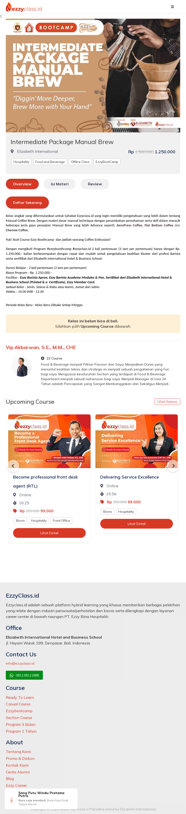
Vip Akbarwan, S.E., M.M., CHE (41, 347)
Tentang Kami (18, 751)
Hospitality (21, 162)
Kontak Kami (17, 765)
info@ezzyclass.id (20, 663)
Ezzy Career (16, 785)
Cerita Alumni (18, 772)
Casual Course (18, 704)
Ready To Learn (20, 697)
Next (173, 466)
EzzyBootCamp (107, 162)
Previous (13, 466)
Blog (10, 778)
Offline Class (80, 162)
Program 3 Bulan (20, 724)
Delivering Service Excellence (129, 477)
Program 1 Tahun (21, 731)
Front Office (61, 521)
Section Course (19, 717)
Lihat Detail (49, 533)
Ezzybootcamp (19, 710)
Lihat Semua (167, 401)
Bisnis (20, 521)
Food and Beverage (50, 162)
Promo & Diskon (20, 758)
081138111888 (24, 675)
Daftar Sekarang (27, 202)
